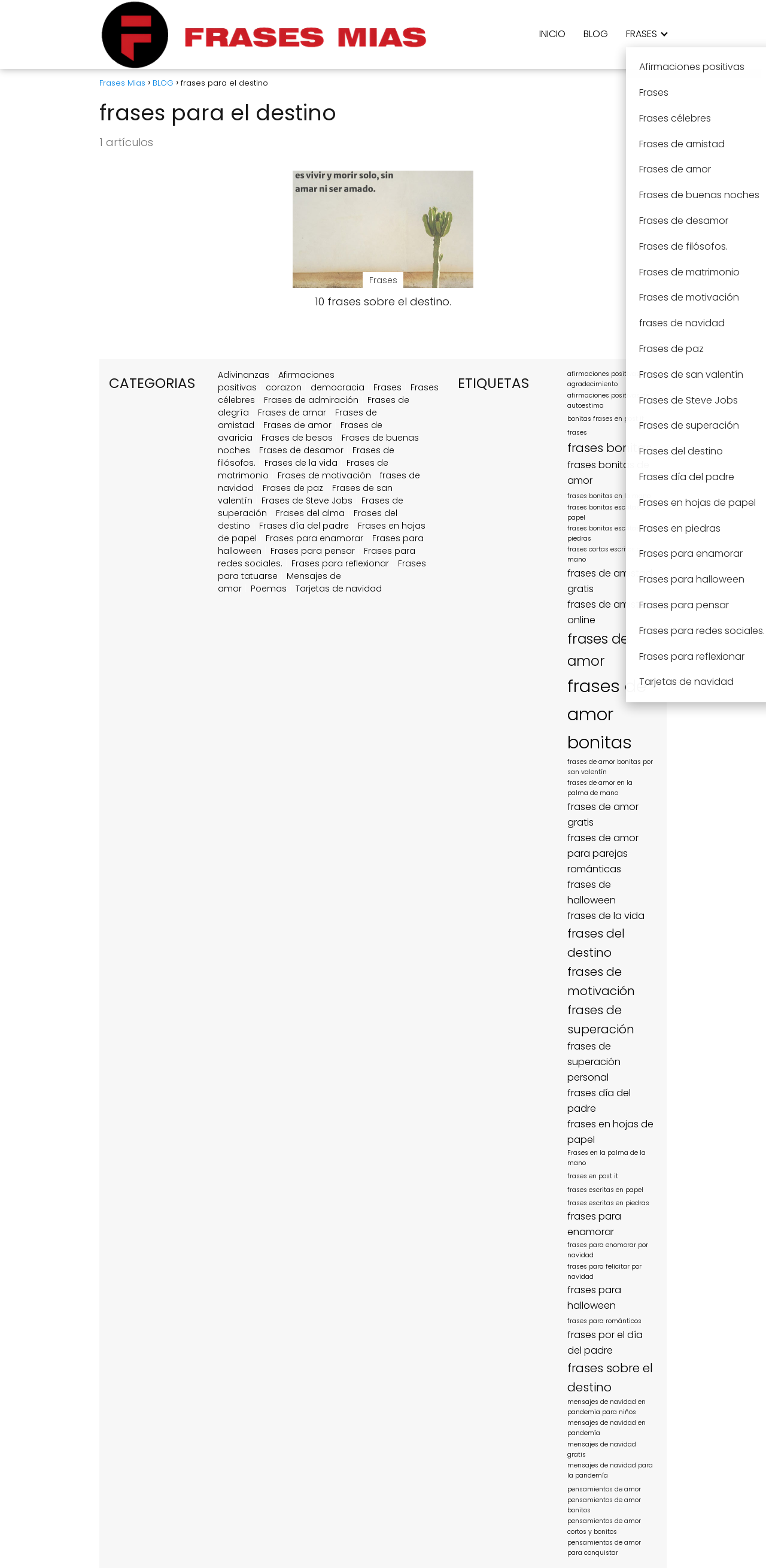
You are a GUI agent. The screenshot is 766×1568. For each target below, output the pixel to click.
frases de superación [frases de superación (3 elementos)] (600, 1020)
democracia (337, 387)
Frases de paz (293, 488)
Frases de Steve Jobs (307, 501)
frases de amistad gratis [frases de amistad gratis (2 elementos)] (609, 581)
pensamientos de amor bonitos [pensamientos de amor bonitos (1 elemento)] (604, 1505)
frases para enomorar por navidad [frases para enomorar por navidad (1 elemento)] (607, 1250)
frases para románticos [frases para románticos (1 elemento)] (604, 1321)
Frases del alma (310, 513)
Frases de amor (297, 425)
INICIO (552, 34)
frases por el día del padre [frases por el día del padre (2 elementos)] (605, 1342)
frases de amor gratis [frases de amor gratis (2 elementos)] (603, 814)
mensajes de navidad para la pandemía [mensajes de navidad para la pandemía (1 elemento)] (610, 1470)
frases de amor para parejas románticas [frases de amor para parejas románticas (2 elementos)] (603, 853)
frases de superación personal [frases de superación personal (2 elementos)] (594, 1061)
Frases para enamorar (314, 538)
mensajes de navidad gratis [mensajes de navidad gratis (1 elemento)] (601, 1449)
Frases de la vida (301, 463)
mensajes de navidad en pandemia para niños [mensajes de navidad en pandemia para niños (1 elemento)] (606, 1407)
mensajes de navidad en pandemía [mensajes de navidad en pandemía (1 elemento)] (606, 1427)
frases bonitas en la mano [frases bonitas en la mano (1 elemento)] (609, 496)
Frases (387, 387)
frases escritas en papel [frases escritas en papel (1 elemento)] (605, 1189)
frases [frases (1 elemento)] (577, 432)
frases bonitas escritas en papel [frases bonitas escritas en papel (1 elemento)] (608, 512)
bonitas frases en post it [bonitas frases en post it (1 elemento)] (605, 418)
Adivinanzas (243, 375)
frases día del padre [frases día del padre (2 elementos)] (599, 1100)
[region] (155, 1476)
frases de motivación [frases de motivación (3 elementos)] (601, 981)
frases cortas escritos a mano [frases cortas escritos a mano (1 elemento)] (604, 554)
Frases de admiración (311, 400)
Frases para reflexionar (340, 563)
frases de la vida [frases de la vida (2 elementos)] (606, 916)
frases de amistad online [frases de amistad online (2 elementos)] (609, 612)
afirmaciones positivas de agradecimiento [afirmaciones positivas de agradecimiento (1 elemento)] (608, 379)
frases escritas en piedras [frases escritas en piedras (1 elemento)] (608, 1203)
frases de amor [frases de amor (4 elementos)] (598, 650)
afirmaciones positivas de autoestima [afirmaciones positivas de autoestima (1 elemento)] (608, 400)
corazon (284, 387)
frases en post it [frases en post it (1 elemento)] (592, 1176)
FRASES (641, 34)
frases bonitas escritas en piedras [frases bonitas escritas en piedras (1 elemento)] (608, 533)
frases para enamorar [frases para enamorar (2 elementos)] (594, 1224)
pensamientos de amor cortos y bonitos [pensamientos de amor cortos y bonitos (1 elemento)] (604, 1526)
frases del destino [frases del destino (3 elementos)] (596, 943)
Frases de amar (292, 412)
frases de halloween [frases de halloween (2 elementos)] (591, 892)
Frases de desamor (301, 450)
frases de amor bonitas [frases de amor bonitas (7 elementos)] (606, 714)
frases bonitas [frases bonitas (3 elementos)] (609, 447)
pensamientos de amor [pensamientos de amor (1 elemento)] (604, 1489)
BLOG (595, 34)
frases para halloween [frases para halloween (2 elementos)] (594, 1297)
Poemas (269, 589)
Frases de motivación (324, 475)
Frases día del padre (304, 526)
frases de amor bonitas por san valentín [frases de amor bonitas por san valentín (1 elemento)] (610, 767)
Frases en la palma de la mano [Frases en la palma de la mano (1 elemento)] (606, 1157)
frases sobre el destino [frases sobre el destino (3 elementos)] (610, 1378)
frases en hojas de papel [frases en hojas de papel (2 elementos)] (610, 1132)
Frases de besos (297, 438)
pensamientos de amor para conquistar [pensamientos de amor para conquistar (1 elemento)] (604, 1547)
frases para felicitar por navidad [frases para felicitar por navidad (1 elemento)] (604, 1271)
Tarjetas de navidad (339, 589)
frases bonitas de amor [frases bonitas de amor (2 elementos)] (608, 472)
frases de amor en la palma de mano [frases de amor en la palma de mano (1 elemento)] (600, 787)
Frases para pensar (312, 551)
